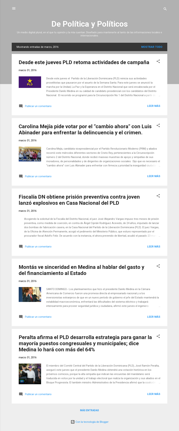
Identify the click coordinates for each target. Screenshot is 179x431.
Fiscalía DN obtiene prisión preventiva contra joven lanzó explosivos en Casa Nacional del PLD (79, 200)
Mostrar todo (151, 47)
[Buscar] (165, 9)
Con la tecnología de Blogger (90, 421)
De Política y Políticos (89, 24)
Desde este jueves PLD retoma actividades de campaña (84, 62)
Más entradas (89, 410)
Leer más (153, 106)
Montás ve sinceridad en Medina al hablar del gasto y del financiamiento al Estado (81, 270)
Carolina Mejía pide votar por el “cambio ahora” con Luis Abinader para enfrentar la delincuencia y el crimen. (85, 129)
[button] (158, 62)
